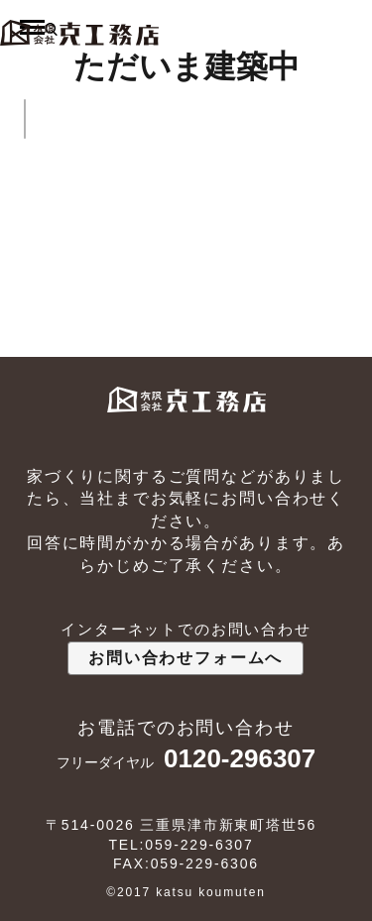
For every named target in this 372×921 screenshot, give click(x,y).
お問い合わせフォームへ (185, 657)
